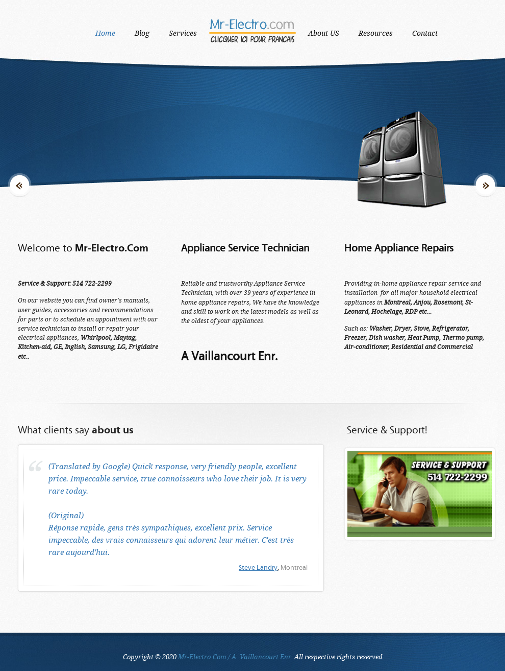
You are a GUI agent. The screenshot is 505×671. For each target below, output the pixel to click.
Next (485, 144)
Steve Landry (258, 568)
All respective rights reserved (280, 657)
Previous (20, 144)
